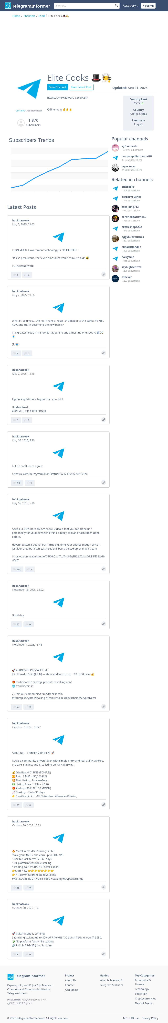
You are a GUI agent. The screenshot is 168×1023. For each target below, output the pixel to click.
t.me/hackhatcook (34, 110)
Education (141, 994)
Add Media (71, 990)
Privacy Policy (150, 1018)
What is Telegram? (111, 980)
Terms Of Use (131, 1018)
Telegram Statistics (111, 985)
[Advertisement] (84, 43)
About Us (70, 980)
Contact (69, 985)
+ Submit (148, 6)
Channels (29, 16)
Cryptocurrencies (145, 998)
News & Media (144, 1003)
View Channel (57, 87)
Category (129, 6)
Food (42, 16)
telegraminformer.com (30, 1018)
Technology (142, 989)
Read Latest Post (81, 87)
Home (16, 16)
